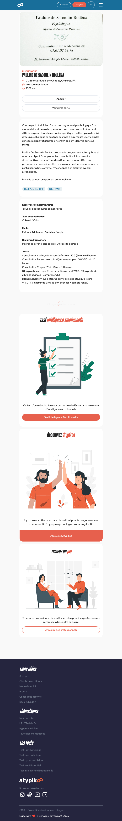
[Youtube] (37, 794)
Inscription (79, 5)
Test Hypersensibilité (31, 760)
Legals (60, 810)
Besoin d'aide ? (27, 701)
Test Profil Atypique (30, 749)
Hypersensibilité (28, 728)
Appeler (61, 98)
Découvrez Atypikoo (61, 535)
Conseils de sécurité (30, 696)
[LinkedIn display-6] (45, 794)
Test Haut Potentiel (30, 765)
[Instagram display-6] (22, 794)
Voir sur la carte (61, 107)
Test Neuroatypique (30, 755)
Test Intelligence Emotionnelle (36, 770)
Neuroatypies (26, 718)
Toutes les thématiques (32, 733)
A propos (24, 676)
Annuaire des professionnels (61, 629)
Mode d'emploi (27, 686)
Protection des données (41, 810)
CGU (22, 810)
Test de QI (30, 723)
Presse (23, 691)
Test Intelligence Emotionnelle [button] (61, 417)
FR (91, 5)
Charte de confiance (30, 681)
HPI (21, 723)
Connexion (64, 5)
